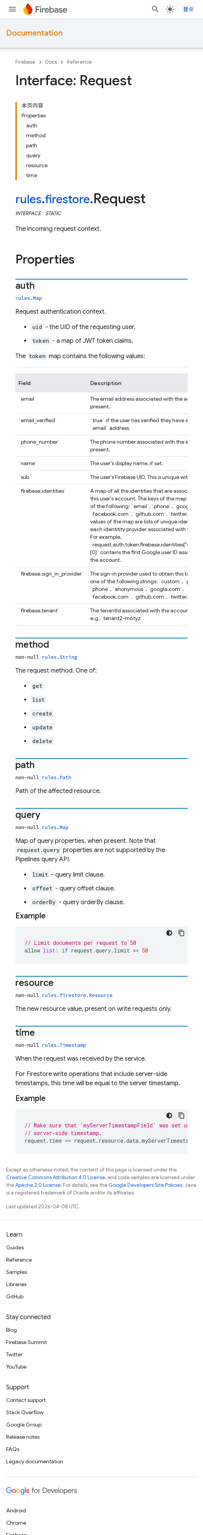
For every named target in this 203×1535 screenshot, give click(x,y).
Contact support (26, 1400)
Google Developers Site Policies (145, 1185)
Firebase (25, 62)
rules (28, 199)
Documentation (34, 33)
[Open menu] (12, 9)
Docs (51, 62)
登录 (188, 9)
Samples (16, 1271)
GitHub (14, 1296)
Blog (11, 1329)
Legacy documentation (34, 1461)
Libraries (16, 1284)
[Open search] (155, 9)
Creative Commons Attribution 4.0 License (55, 1177)
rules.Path (56, 777)
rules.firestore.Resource (77, 995)
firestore (67, 199)
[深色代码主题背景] (169, 933)
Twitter (14, 1354)
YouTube (16, 1366)
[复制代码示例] (181, 933)
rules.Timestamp (64, 1045)
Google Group (23, 1424)
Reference (79, 62)
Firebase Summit (26, 1342)
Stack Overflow (25, 1412)
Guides (15, 1247)
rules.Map (28, 298)
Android (16, 1510)
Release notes (23, 1436)
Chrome (16, 1522)
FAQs (12, 1449)
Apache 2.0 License (38, 1185)
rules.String (59, 657)
